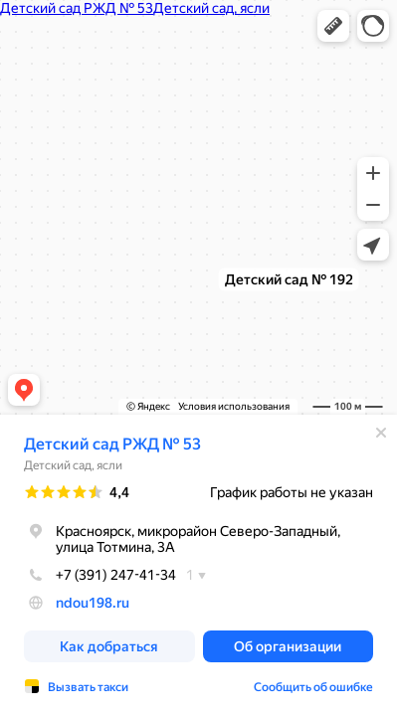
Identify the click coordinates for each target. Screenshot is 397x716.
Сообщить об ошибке (313, 687)
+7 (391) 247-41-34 (100, 575)
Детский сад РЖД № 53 (112, 444)
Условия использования (234, 406)
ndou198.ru (92, 603)
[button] (333, 26)
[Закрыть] (381, 433)
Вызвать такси (88, 687)
